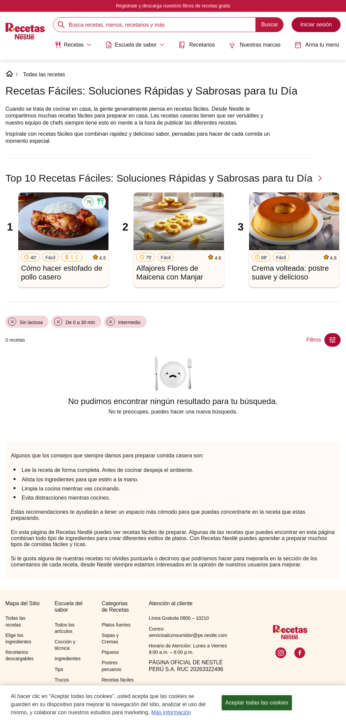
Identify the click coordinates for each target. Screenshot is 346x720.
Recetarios (196, 45)
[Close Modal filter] (332, 340)
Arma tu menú (317, 45)
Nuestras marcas (254, 45)
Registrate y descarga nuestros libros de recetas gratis (173, 5)
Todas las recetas (44, 74)
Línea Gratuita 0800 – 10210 (179, 618)
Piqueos (110, 652)
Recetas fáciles (118, 680)
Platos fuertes (116, 625)
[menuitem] (73, 47)
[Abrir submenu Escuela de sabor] (135, 45)
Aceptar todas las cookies (256, 708)
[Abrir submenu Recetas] (73, 45)
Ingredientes (67, 658)
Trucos (61, 680)
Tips (58, 669)
